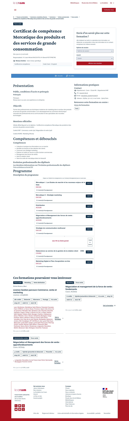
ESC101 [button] (38, 187)
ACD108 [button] (38, 207)
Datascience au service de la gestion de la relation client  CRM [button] (60, 251)
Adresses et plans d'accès (73, 394)
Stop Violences (70, 404)
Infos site (36, 413)
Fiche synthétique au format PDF (23, 167)
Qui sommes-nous (39, 386)
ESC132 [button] (38, 230)
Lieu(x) (79, 55)
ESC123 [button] (38, 263)
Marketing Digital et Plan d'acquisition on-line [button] (53, 261)
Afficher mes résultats (95, 63)
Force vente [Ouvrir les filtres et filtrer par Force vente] (18, 24)
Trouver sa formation (22, 17)
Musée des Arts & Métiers (73, 398)
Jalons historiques (38, 388)
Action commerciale (63, 17)
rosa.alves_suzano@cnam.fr (89, 95)
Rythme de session (82, 47)
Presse (67, 388)
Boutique (68, 396)
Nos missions (37, 390)
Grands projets (37, 398)
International (69, 402)
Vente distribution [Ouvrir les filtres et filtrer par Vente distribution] (39, 282)
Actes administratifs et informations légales (71, 413)
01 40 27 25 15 (83, 93)
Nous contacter (70, 392)
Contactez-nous (109, 10)
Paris (76, 108)
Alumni (35, 394)
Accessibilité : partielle (93, 413)
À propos (68, 386)
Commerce (53, 17)
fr (13, 17)
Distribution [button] (40, 205)
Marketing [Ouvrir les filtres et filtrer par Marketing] (27, 282)
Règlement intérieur (48, 413)
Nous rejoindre (69, 390)
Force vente (74, 17)
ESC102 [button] (38, 197)
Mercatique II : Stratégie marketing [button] (49, 195)
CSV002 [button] (38, 253)
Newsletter (107, 413)
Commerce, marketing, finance (38, 17)
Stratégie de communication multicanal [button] (50, 228)
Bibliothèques (69, 400)
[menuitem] (75, 3)
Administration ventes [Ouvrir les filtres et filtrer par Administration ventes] (21, 338)
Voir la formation (58, 318)
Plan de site (68, 406)
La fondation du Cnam (40, 392)
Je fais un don (37, 396)
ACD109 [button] (38, 220)
